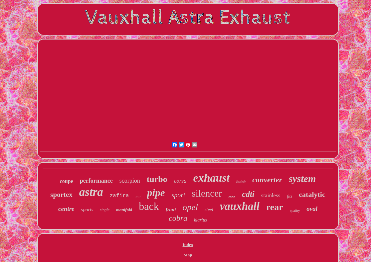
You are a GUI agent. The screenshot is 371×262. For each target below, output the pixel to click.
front (171, 209)
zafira (119, 196)
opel (190, 207)
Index (188, 244)
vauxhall (240, 206)
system (302, 178)
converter (267, 180)
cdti (248, 194)
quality (295, 211)
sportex (61, 195)
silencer (207, 193)
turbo (157, 179)
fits (289, 196)
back (149, 206)
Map (188, 254)
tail (137, 197)
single (104, 210)
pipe (156, 193)
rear (274, 207)
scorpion (129, 180)
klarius (200, 220)
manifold (124, 209)
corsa (180, 181)
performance (96, 180)
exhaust (211, 178)
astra (91, 192)
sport (178, 195)
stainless (270, 195)
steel (209, 209)
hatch (241, 181)
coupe (66, 181)
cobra (178, 218)
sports (87, 209)
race (232, 197)
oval (311, 208)
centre (66, 208)
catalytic (312, 194)
